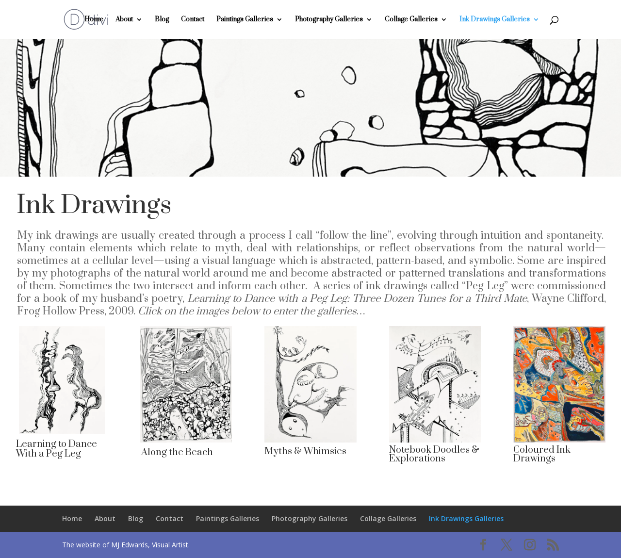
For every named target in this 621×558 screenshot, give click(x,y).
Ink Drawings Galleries (494, 20)
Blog (162, 20)
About (124, 20)
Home (93, 20)
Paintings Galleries (244, 20)
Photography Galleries (329, 20)
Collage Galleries (411, 20)
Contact (192, 20)
